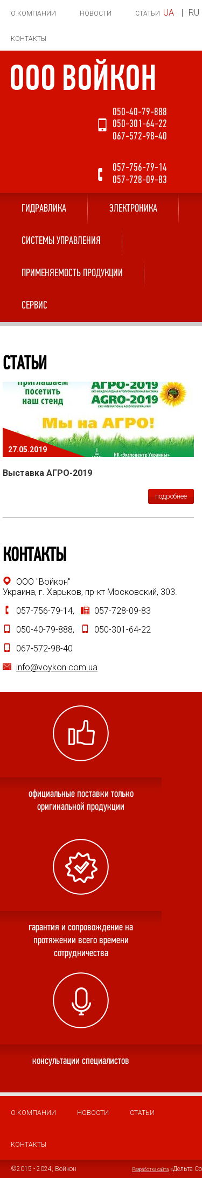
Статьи (147, 13)
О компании (33, 13)
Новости (96, 13)
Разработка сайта (150, 1169)
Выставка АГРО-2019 (47, 473)
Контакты (28, 39)
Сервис (34, 305)
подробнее (171, 496)
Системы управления (61, 241)
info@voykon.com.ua (56, 667)
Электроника (133, 209)
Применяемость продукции (72, 273)
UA (168, 13)
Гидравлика (44, 209)
